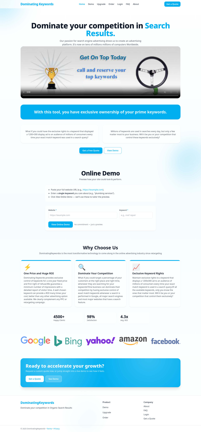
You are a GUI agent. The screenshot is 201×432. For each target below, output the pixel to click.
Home (82, 4)
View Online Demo (60, 224)
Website (51, 210)
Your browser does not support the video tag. (100, 72)
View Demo (112, 150)
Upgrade (101, 4)
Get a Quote (172, 4)
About (136, 4)
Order (111, 4)
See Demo (54, 378)
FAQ (128, 4)
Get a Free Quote (90, 150)
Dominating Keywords (37, 4)
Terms (49, 428)
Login (120, 4)
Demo (91, 4)
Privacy (57, 428)
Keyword (123, 210)
